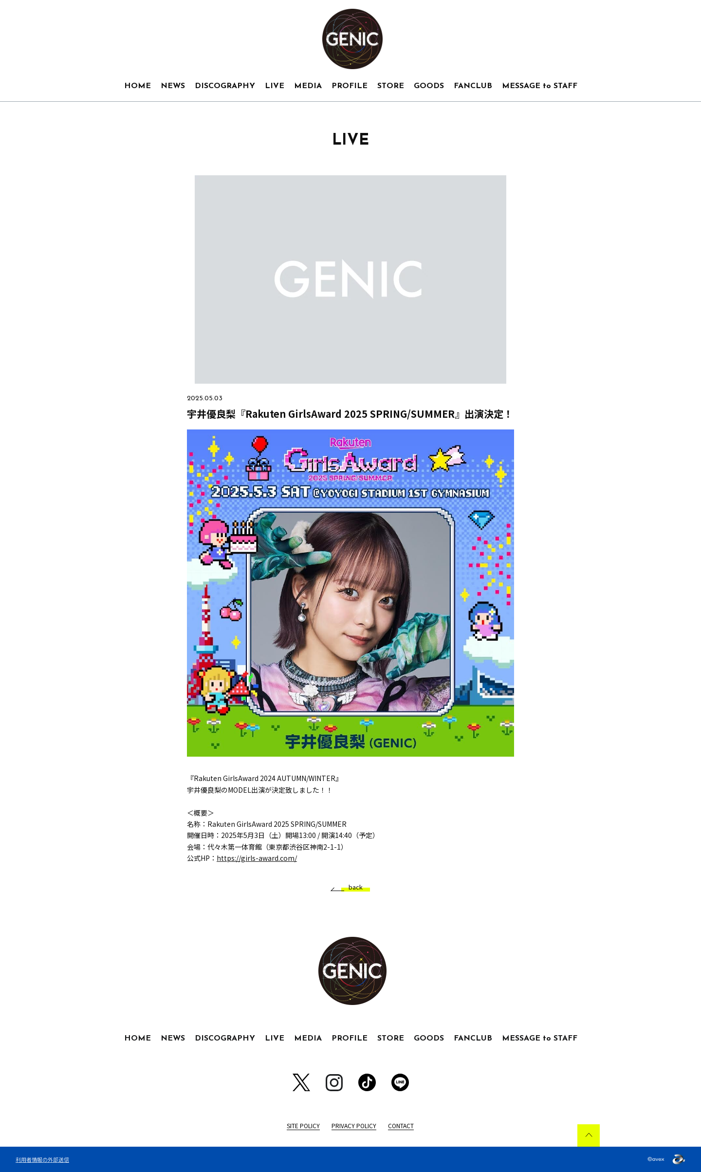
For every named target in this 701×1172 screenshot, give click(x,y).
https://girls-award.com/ (257, 858)
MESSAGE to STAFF (539, 86)
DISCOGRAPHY (225, 86)
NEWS (173, 86)
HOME (137, 86)
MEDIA (308, 86)
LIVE (274, 86)
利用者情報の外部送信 (42, 1159)
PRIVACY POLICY (354, 1125)
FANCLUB (473, 86)
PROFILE (350, 86)
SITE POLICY (303, 1125)
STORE (390, 86)
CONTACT (401, 1125)
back (352, 887)
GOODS (429, 86)
